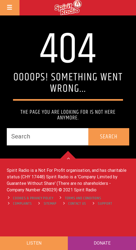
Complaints (22, 204)
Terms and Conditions (83, 198)
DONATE (102, 243)
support (105, 204)
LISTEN (34, 243)
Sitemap (50, 204)
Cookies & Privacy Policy (33, 198)
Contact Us (77, 204)
